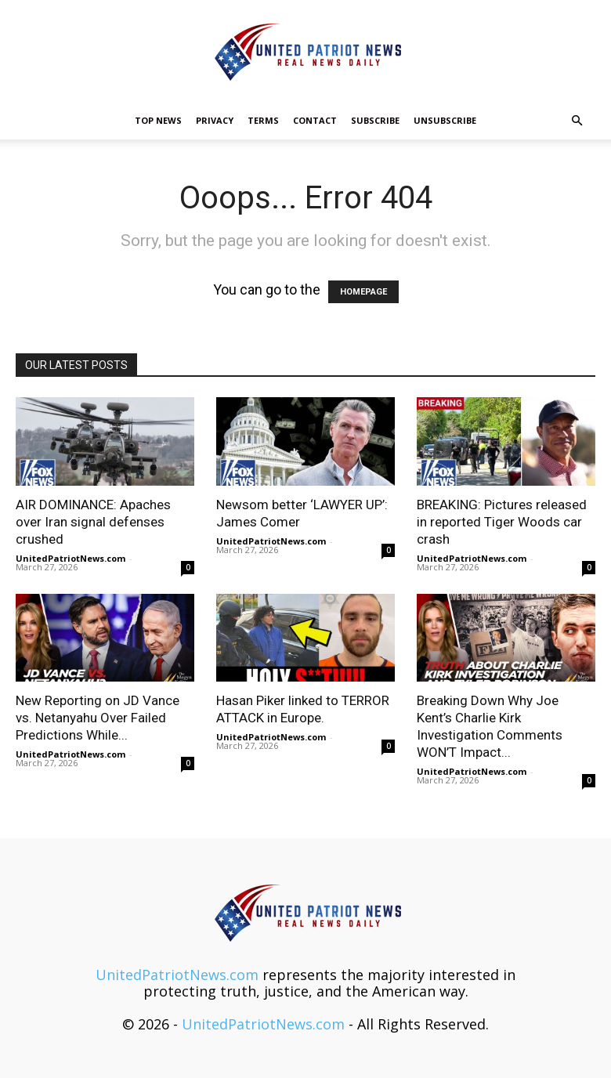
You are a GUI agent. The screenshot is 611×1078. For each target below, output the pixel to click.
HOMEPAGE (363, 292)
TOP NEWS (158, 120)
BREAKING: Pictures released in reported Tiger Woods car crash (502, 522)
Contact (315, 120)
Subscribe (375, 120)
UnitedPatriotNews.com (70, 558)
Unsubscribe (445, 120)
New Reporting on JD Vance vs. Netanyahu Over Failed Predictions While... (97, 718)
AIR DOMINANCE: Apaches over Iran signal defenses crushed (93, 522)
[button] (576, 119)
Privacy (214, 120)
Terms (263, 120)
